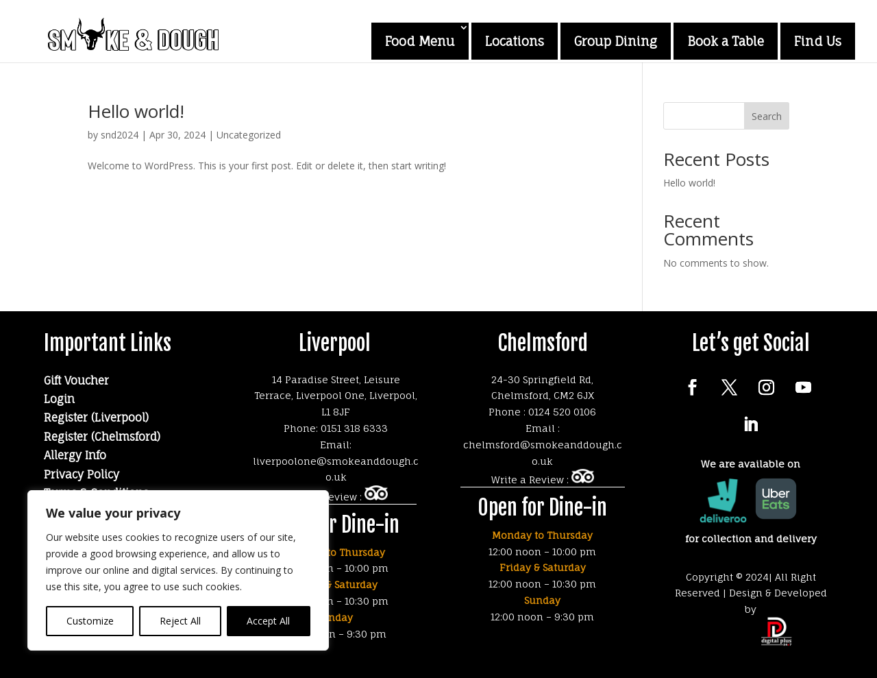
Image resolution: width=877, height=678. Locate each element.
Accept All (268, 620)
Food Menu (420, 41)
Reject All (180, 620)
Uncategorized (249, 134)
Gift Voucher (76, 380)
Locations (514, 41)
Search (767, 116)
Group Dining (615, 41)
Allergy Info (75, 455)
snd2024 (119, 134)
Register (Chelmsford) (102, 437)
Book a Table (725, 41)
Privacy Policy (81, 474)
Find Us (817, 41)
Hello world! (136, 111)
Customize (90, 620)
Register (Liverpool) (96, 417)
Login (59, 399)
